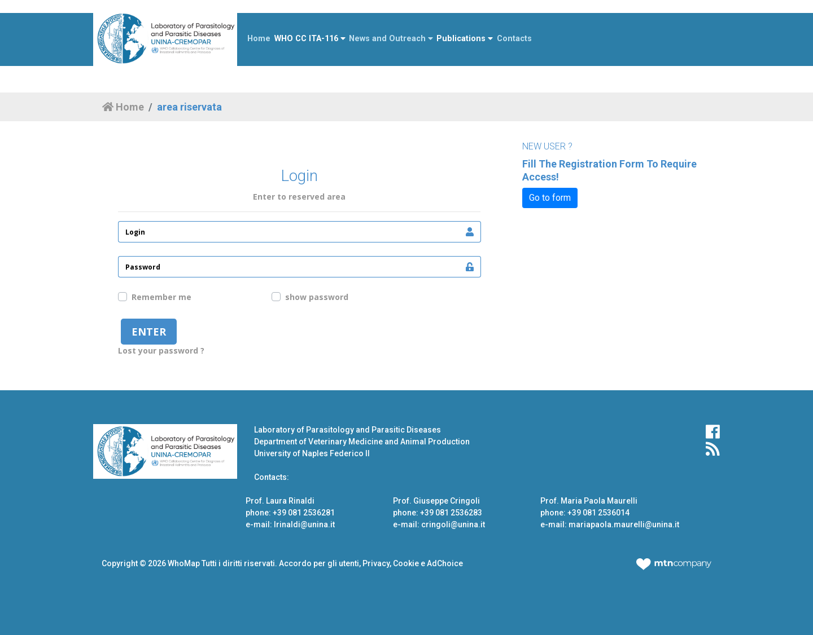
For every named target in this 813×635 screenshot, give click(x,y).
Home (258, 38)
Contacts (514, 38)
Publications (464, 38)
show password (316, 297)
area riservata (189, 107)
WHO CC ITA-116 (310, 38)
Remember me (161, 297)
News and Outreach (391, 38)
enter (149, 331)
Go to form (550, 197)
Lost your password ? (161, 350)
